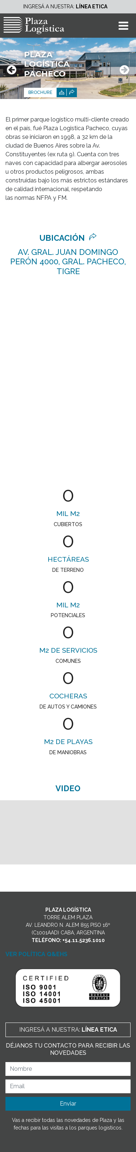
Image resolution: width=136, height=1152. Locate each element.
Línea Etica (91, 6)
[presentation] (11, 70)
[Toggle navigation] (123, 26)
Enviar (68, 1103)
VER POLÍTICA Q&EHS (36, 954)
